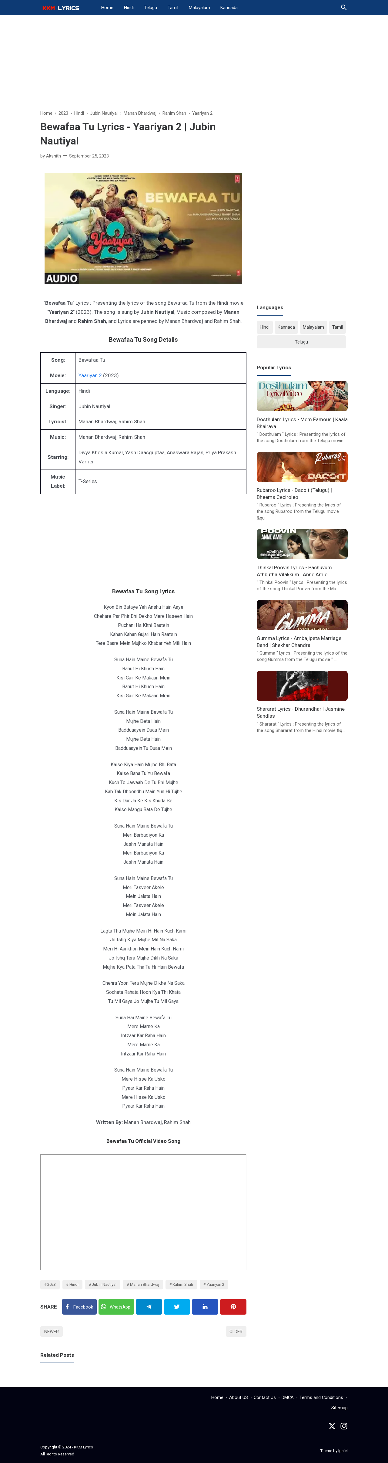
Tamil (173, 7)
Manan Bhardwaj (144, 1284)
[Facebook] (79, 1307)
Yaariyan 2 (90, 375)
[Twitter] (116, 1307)
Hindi (129, 7)
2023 (51, 1284)
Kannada (229, 7)
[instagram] (344, 1428)
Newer (51, 1331)
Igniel (343, 1450)
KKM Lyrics (83, 1447)
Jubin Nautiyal (104, 1284)
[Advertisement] (194, 65)
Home (107, 7)
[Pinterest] (233, 1307)
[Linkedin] (205, 1307)
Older (235, 1331)
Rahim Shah (182, 1284)
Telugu (150, 7)
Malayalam (199, 7)
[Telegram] (149, 1307)
